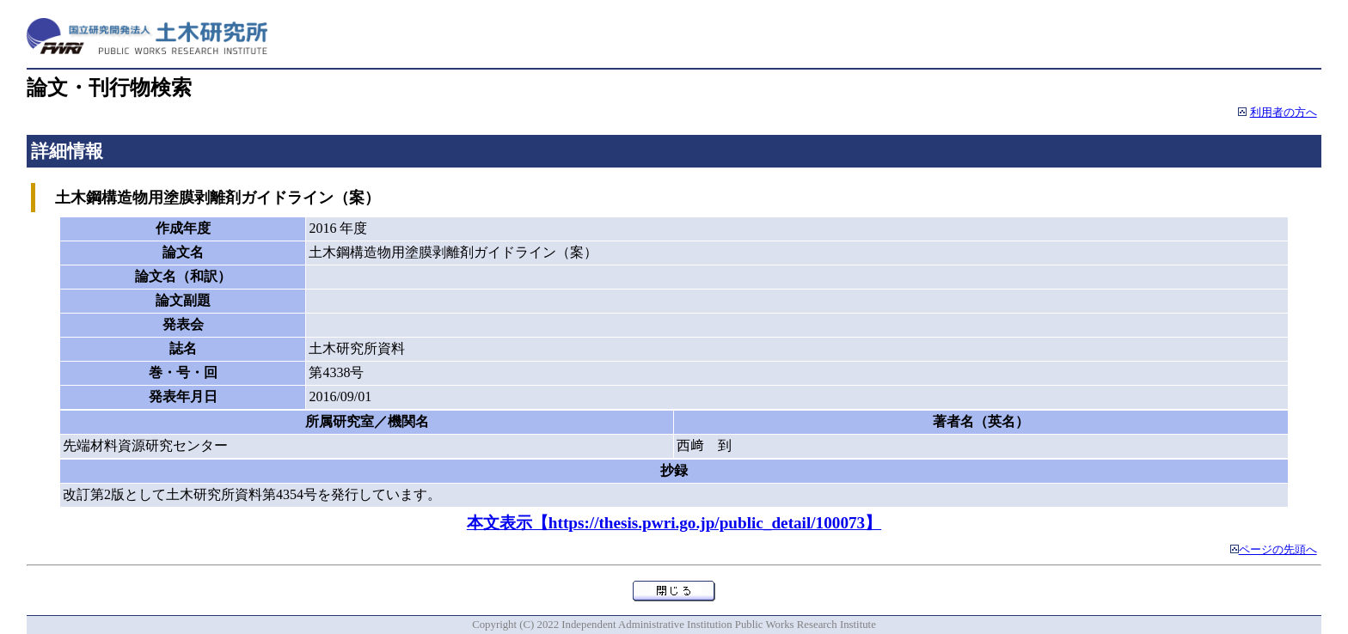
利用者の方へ (1283, 113)
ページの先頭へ (1278, 550)
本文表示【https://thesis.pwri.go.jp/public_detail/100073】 (674, 523)
